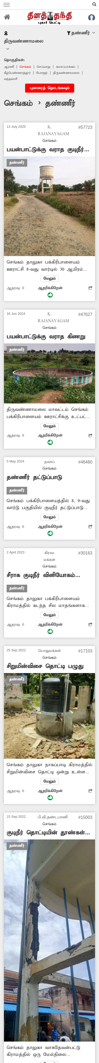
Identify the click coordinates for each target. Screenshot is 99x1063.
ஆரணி (9, 67)
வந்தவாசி (10, 79)
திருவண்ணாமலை (66, 73)
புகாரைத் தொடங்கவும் (49, 88)
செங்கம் (25, 67)
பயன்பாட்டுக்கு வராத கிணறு (46, 336)
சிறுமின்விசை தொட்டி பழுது (45, 666)
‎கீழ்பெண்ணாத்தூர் (17, 73)
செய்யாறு (43, 67)
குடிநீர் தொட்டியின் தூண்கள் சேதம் (46, 833)
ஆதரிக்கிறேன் (50, 292)
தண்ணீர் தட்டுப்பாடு (34, 477)
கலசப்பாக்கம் (65, 67)
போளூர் (42, 73)
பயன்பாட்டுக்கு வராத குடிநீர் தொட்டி (45, 150)
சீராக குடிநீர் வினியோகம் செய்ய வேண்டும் (41, 575)
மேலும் (49, 278)
